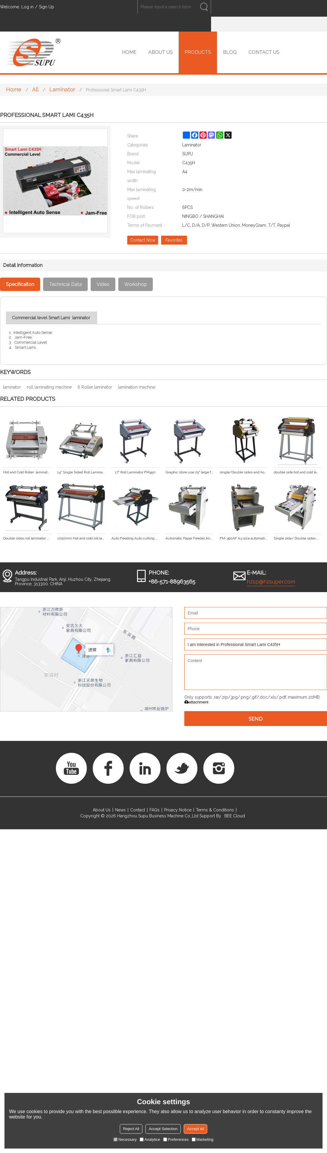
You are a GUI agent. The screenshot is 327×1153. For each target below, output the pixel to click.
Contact (137, 810)
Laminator (62, 89)
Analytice (150, 1139)
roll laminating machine (49, 387)
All (35, 89)
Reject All (131, 1129)
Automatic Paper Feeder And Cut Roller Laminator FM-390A (189, 538)
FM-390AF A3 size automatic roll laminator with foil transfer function (243, 538)
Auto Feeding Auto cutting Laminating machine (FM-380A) (135, 538)
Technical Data (65, 284)
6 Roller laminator (95, 387)
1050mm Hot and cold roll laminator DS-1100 (81, 538)
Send (256, 718)
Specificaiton (20, 284)
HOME (129, 52)
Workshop (135, 284)
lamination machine (136, 387)
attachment (196, 702)
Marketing (202, 1139)
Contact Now (142, 240)
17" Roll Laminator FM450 (135, 472)
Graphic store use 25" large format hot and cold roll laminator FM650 (189, 472)
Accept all (195, 1129)
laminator (12, 387)
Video (103, 284)
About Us (102, 810)
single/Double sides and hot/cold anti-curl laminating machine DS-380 (243, 472)
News (120, 810)
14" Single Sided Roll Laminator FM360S (81, 472)
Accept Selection (163, 1129)
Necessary (125, 1139)
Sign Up (46, 6)
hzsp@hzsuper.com (271, 581)
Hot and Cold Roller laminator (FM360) (27, 472)
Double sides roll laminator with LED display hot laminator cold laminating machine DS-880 (27, 538)
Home (13, 89)
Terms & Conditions (215, 810)
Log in (27, 6)
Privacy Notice (177, 810)
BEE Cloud (234, 816)
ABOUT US (160, 52)
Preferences (176, 1139)
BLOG (230, 52)
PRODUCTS (198, 52)
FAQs (155, 810)
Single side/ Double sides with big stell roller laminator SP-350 (297, 538)
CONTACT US (264, 52)
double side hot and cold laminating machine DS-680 (297, 472)
